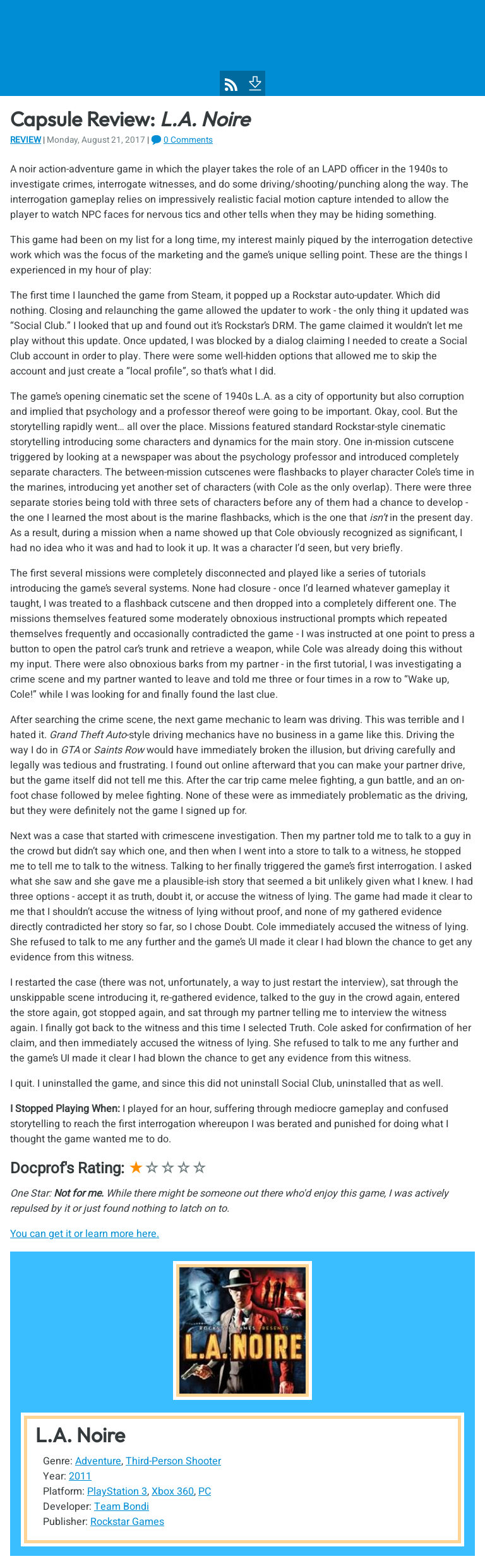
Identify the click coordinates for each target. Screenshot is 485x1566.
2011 (80, 1476)
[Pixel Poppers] (242, 48)
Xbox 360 (173, 1491)
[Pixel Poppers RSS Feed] (231, 84)
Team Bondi (121, 1506)
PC (204, 1491)
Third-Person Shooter (173, 1461)
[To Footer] (253, 82)
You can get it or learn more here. (84, 1233)
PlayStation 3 (117, 1491)
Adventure (98, 1461)
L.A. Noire (80, 1434)
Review (25, 140)
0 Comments (188, 140)
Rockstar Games (127, 1521)
